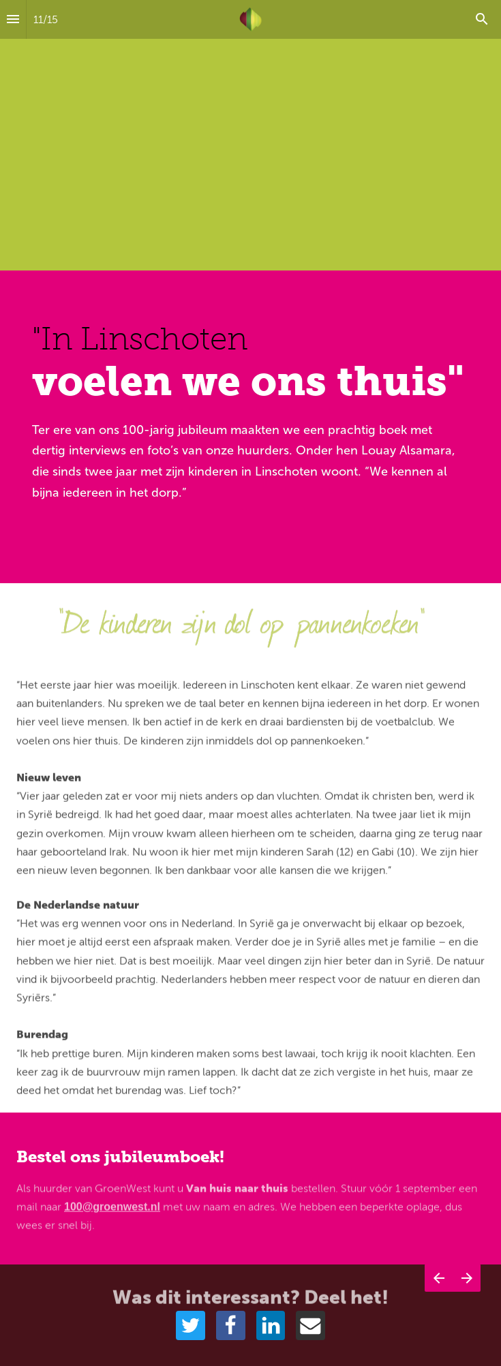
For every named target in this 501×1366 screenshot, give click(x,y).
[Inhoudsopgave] (13, 19)
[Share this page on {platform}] (190, 1325)
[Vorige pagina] (439, 1294)
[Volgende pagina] (467, 1294)
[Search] (482, 19)
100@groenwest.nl (112, 1211)
